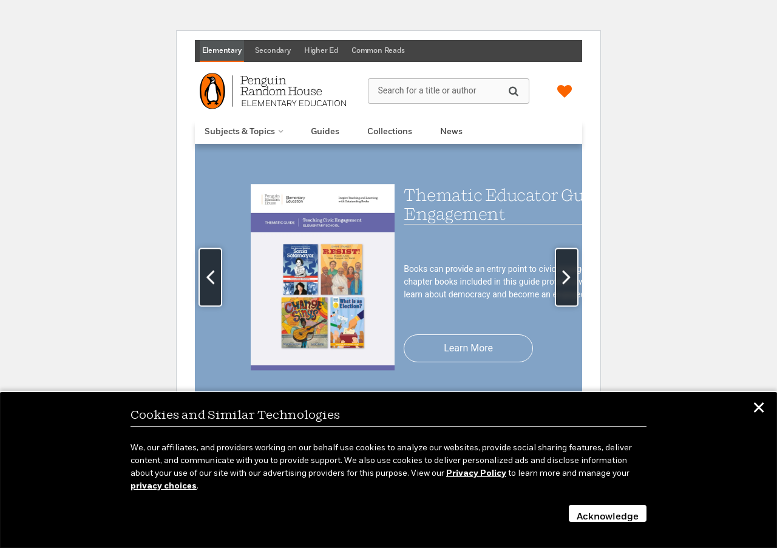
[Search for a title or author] (448, 91)
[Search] (513, 90)
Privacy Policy (476, 473)
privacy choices (164, 486)
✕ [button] (759, 410)
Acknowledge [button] (608, 517)
